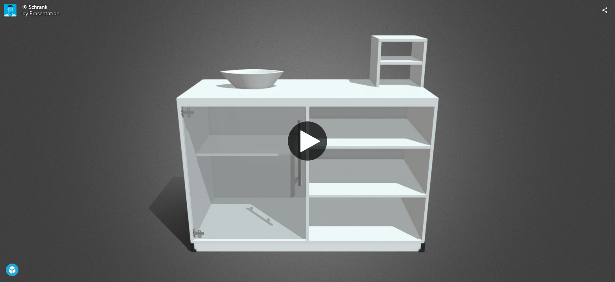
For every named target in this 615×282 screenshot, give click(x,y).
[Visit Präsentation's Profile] (10, 10)
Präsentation (44, 13)
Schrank (38, 7)
